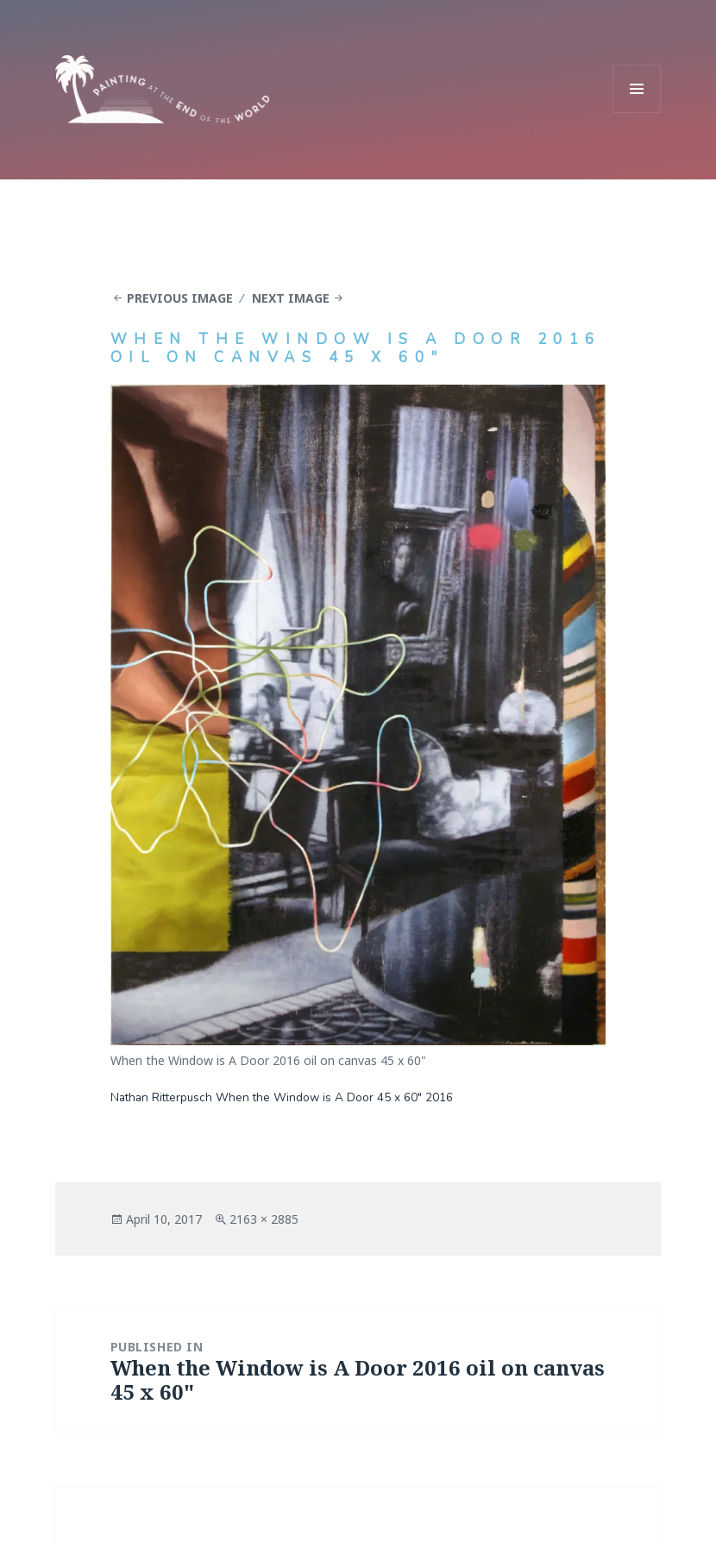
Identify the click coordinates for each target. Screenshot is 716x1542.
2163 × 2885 (263, 1219)
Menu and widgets (637, 112)
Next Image (291, 298)
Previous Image (180, 298)
